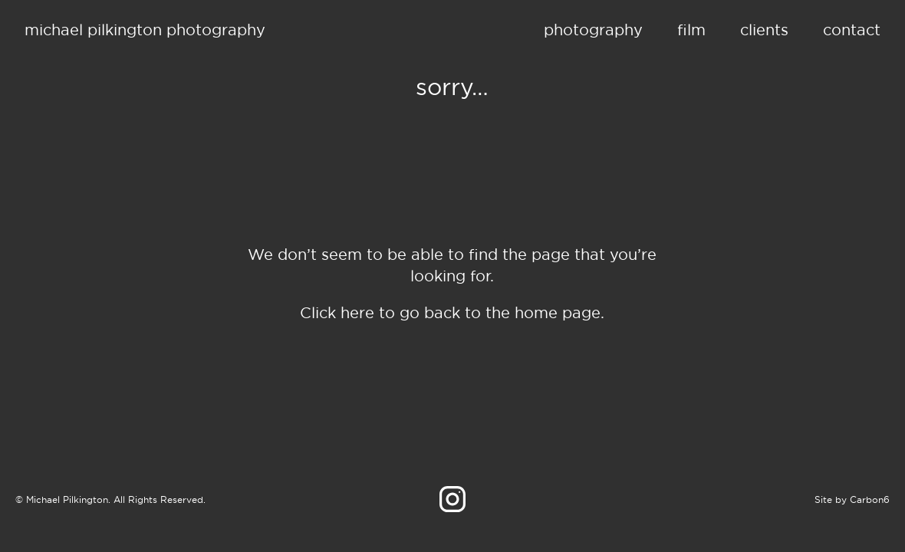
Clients (764, 29)
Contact (851, 29)
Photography (593, 29)
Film (691, 29)
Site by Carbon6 (852, 499)
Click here (337, 312)
